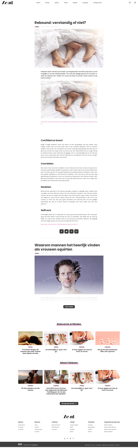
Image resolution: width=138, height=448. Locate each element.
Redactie (87, 445)
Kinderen (20, 429)
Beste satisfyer (108, 431)
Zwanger (20, 427)
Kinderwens (21, 425)
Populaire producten (112, 422)
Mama (38, 3)
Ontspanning (38, 429)
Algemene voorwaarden (108, 445)
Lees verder (69, 307)
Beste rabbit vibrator (110, 427)
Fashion (57, 3)
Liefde (66, 3)
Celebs (90, 429)
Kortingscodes (97, 3)
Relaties (72, 429)
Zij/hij (71, 427)
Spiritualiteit (91, 427)
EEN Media (34, 445)
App (76, 231)
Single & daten (74, 425)
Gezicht (37, 427)
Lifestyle (75, 3)
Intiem (71, 431)
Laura (56, 253)
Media (90, 431)
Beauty (47, 3)
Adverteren (98, 445)
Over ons (92, 445)
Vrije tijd (90, 425)
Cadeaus (54, 429)
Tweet (66, 231)
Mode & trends (56, 425)
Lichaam (37, 431)
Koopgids (85, 3)
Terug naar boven (68, 405)
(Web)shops (55, 427)
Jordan (56, 26)
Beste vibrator (108, 425)
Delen (61, 231)
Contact (117, 445)
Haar (36, 425)
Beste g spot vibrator (110, 429)
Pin (71, 231)
